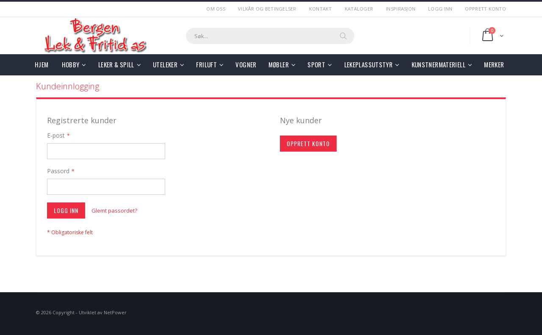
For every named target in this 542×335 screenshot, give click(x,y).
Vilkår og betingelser (267, 9)
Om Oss (215, 9)
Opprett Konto (485, 9)
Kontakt (320, 9)
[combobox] (270, 36)
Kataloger (359, 9)
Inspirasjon (400, 9)
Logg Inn (440, 9)
